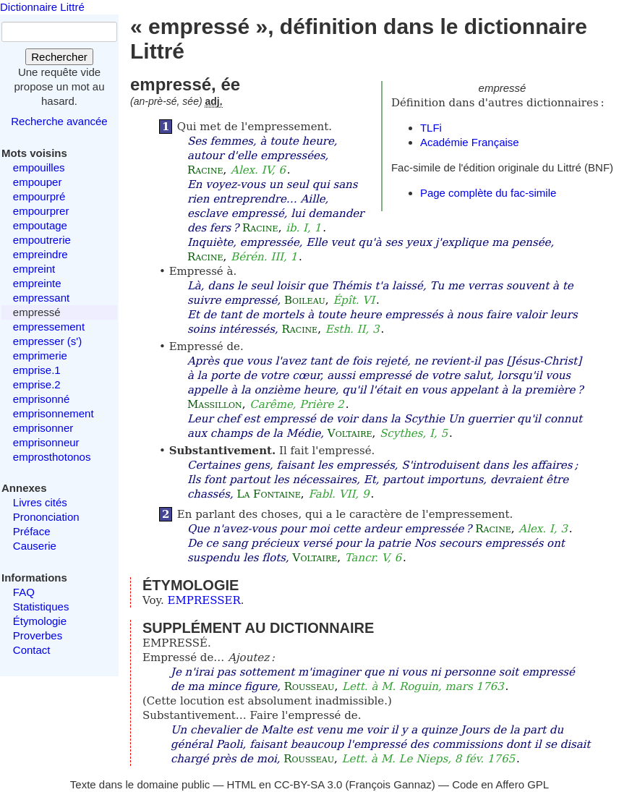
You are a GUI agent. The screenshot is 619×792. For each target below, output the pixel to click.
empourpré (39, 196)
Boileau (304, 300)
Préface (32, 531)
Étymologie (40, 621)
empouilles (39, 167)
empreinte (37, 283)
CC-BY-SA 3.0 (308, 784)
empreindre (40, 254)
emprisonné (41, 399)
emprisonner (43, 428)
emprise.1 (37, 370)
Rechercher (59, 57)
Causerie (34, 546)
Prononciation (46, 517)
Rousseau (309, 686)
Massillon (214, 404)
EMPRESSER (204, 600)
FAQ (24, 592)
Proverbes (37, 635)
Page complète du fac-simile (488, 193)
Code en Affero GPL (500, 784)
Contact (32, 650)
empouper (37, 182)
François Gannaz (390, 784)
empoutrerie (42, 240)
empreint (34, 269)
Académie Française (469, 142)
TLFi (431, 128)
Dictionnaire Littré (42, 7)
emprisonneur (46, 442)
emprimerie (40, 355)
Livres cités (40, 502)
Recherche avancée (59, 121)
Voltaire (350, 433)
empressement (49, 326)
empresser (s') (47, 341)
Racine (205, 169)
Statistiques (41, 606)
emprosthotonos (52, 457)
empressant (41, 297)
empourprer (41, 211)
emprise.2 (37, 384)
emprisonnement (53, 413)
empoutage (40, 225)
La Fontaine (268, 494)
